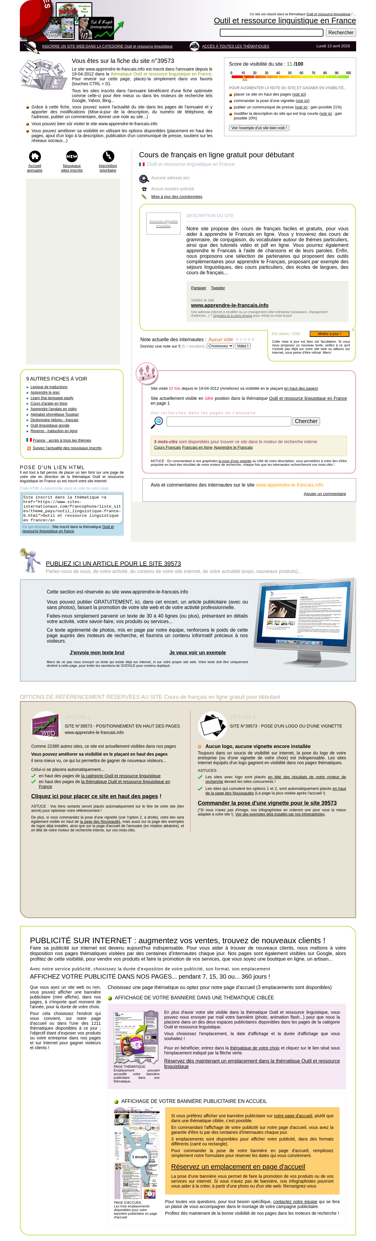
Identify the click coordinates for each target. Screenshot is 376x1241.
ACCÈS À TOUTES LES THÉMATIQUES (235, 46)
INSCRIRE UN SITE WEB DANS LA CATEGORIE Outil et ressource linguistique (107, 46)
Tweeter (218, 288)
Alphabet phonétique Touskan (55, 414)
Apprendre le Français (233, 447)
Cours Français (167, 447)
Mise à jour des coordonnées (176, 196)
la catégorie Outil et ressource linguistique (121, 781)
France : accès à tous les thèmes (62, 440)
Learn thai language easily (52, 398)
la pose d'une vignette (235, 461)
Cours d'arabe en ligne (49, 403)
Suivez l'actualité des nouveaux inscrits (67, 448)
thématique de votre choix (255, 1053)
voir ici (299, 94)
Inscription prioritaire (108, 168)
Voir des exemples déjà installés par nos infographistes (280, 820)
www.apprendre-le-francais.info (229, 305)
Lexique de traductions (49, 387)
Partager (198, 288)
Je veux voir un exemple (197, 658)
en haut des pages (300, 388)
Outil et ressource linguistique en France (285, 20)
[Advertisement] (73, 271)
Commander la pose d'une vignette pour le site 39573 (267, 808)
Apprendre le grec (45, 392)
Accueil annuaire (34, 168)
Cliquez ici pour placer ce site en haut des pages (94, 802)
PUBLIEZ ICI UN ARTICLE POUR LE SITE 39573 (113, 569)
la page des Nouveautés (100, 827)
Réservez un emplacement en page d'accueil (238, 1172)
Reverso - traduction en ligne (54, 431)
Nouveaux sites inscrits (72, 168)
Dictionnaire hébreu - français (55, 420)
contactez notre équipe (295, 1207)
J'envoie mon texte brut (97, 658)
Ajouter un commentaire (325, 493)
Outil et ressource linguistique (328, 14)
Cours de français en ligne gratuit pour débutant (216, 155)
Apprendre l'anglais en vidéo (54, 409)
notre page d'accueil (293, 1121)
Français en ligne (197, 447)
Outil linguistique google (50, 425)
